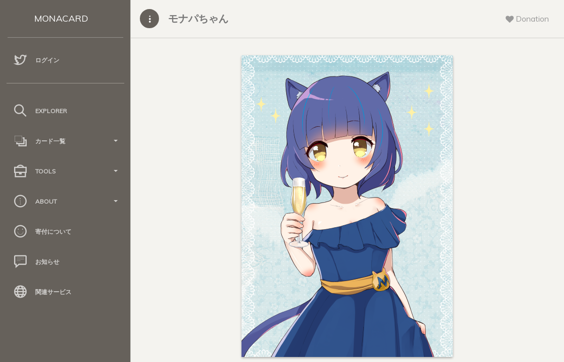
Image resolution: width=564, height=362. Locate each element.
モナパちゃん (198, 18)
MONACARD (61, 18)
